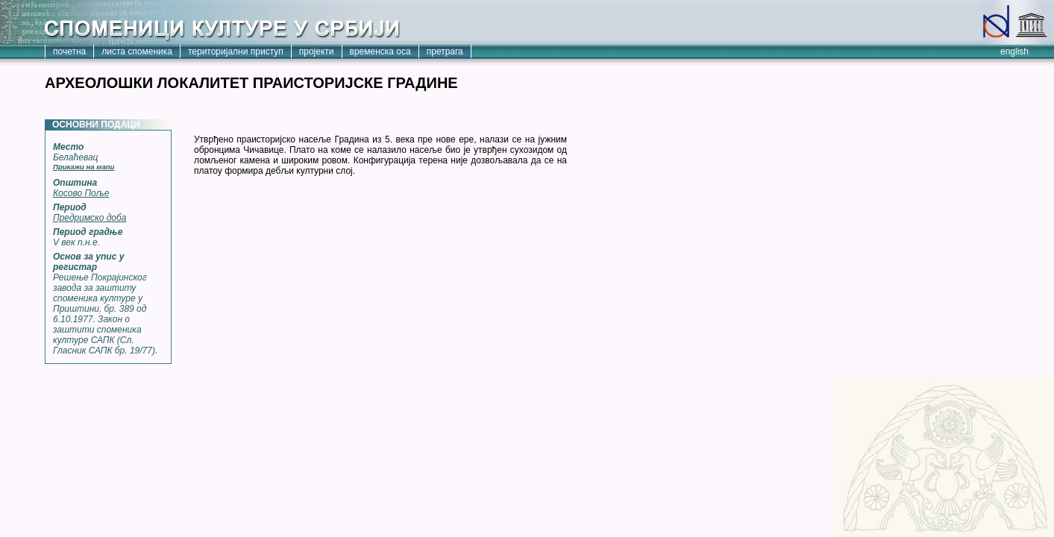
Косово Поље (81, 193)
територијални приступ (235, 51)
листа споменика (136, 51)
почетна (69, 51)
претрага (445, 51)
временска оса (380, 51)
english (1014, 51)
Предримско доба (89, 218)
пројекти (316, 51)
